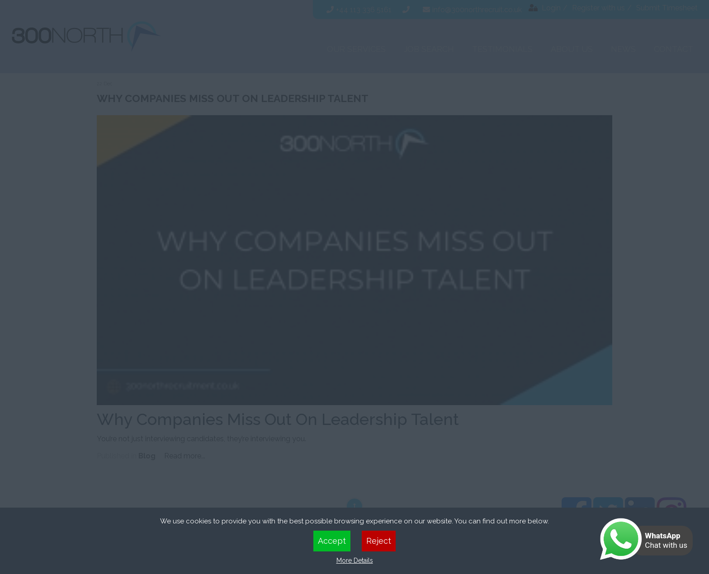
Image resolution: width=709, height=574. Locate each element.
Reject (378, 541)
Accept (332, 541)
